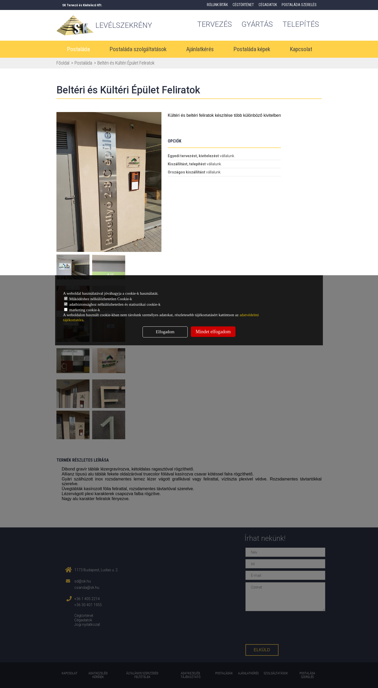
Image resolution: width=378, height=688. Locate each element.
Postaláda (78, 49)
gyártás (257, 24)
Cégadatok (268, 5)
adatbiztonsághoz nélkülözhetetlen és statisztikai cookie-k (112, 304)
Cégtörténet (243, 5)
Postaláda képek (251, 49)
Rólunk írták (217, 5)
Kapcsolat (301, 49)
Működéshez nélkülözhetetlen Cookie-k (98, 299)
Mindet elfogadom (213, 331)
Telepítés (300, 24)
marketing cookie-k (82, 310)
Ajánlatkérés (200, 49)
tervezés (214, 24)
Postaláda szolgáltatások (137, 49)
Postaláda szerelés (299, 5)
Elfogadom (165, 332)
